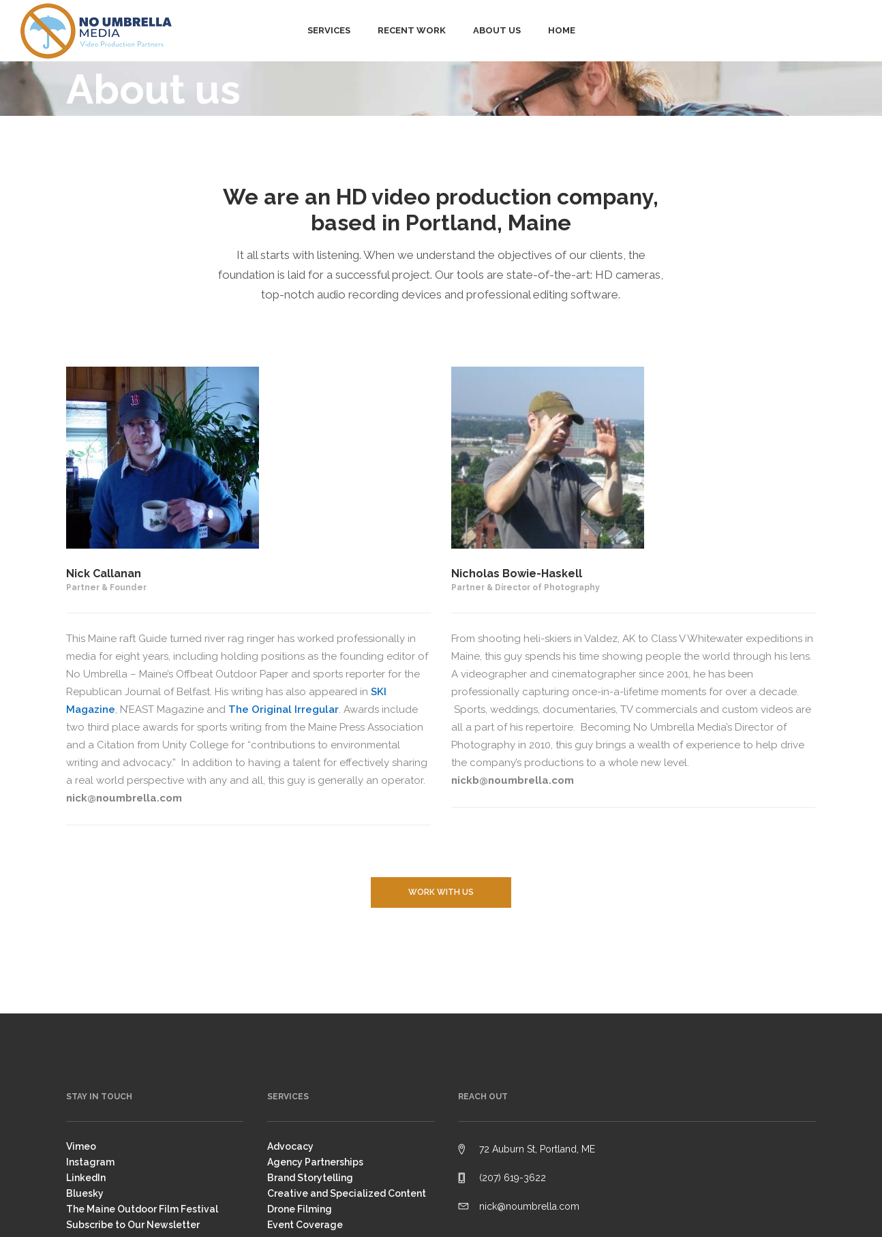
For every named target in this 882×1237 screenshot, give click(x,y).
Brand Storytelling (310, 1177)
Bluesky (85, 1193)
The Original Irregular (283, 709)
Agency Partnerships (315, 1162)
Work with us (441, 892)
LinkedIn (86, 1177)
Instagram (90, 1162)
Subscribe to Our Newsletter (133, 1224)
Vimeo (81, 1146)
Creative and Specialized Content (346, 1193)
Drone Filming (299, 1209)
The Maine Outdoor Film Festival (142, 1209)
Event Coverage (305, 1224)
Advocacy (290, 1146)
